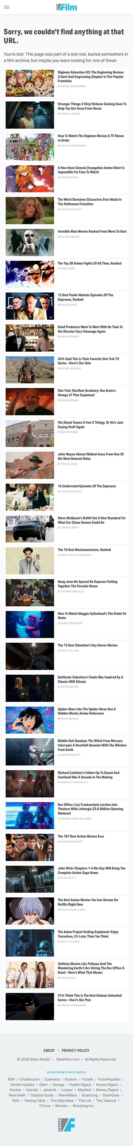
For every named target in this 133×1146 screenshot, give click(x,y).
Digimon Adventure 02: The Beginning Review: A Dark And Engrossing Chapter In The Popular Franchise (91, 76)
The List (84, 1101)
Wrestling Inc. (83, 1106)
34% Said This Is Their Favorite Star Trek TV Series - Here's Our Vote (88, 361)
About (49, 1050)
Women (61, 1106)
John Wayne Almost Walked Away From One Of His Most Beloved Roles (91, 456)
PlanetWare (68, 1095)
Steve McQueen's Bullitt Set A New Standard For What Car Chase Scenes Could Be (92, 520)
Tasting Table (34, 1101)
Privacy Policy (76, 1050)
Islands (32, 1090)
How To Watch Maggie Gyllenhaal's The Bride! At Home (92, 615)
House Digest (107, 1085)
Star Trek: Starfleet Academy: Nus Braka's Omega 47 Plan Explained (87, 392)
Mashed (84, 1090)
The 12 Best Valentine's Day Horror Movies (87, 645)
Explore (71, 1079)
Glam (43, 1085)
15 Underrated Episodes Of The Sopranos (87, 486)
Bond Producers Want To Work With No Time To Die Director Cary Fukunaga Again (90, 329)
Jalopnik (49, 1090)
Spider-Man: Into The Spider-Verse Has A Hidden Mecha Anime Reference (87, 711)
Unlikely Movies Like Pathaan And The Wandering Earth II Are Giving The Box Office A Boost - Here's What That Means (91, 968)
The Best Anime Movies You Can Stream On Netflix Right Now (88, 902)
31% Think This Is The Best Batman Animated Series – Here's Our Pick (90, 997)
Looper (67, 1090)
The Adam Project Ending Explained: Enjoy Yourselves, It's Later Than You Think (88, 934)
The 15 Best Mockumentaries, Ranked (84, 550)
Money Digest (107, 1090)
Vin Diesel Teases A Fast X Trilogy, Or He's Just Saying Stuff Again (90, 424)
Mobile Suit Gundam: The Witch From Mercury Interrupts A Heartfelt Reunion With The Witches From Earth (92, 745)
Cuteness (52, 1079)
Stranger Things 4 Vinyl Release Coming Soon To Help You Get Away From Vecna (92, 106)
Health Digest (80, 1085)
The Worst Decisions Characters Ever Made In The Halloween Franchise (89, 201)
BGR (11, 1079)
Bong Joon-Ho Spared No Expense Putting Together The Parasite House (87, 584)
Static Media (40, 1059)
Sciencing (90, 1095)
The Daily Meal (62, 1101)
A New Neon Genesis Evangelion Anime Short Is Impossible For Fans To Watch (91, 170)
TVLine (44, 1106)
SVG (15, 1101)
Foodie (87, 1079)
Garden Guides (22, 1085)
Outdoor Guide (42, 1095)
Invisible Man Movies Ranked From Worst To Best (92, 231)
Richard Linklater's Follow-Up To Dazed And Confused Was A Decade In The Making (88, 775)
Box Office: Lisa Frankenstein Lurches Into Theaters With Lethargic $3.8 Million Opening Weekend (90, 809)
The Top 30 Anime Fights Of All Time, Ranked (89, 263)
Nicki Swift (17, 1095)
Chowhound (29, 1079)
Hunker (15, 1090)
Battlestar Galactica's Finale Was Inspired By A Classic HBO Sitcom (90, 679)
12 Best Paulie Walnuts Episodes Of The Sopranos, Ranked (85, 297)
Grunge (58, 1085)
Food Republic (109, 1079)
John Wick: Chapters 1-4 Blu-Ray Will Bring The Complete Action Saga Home (91, 870)
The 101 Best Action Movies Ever (81, 836)
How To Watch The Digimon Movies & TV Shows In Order (91, 138)
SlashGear (111, 1095)
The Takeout (106, 1101)
